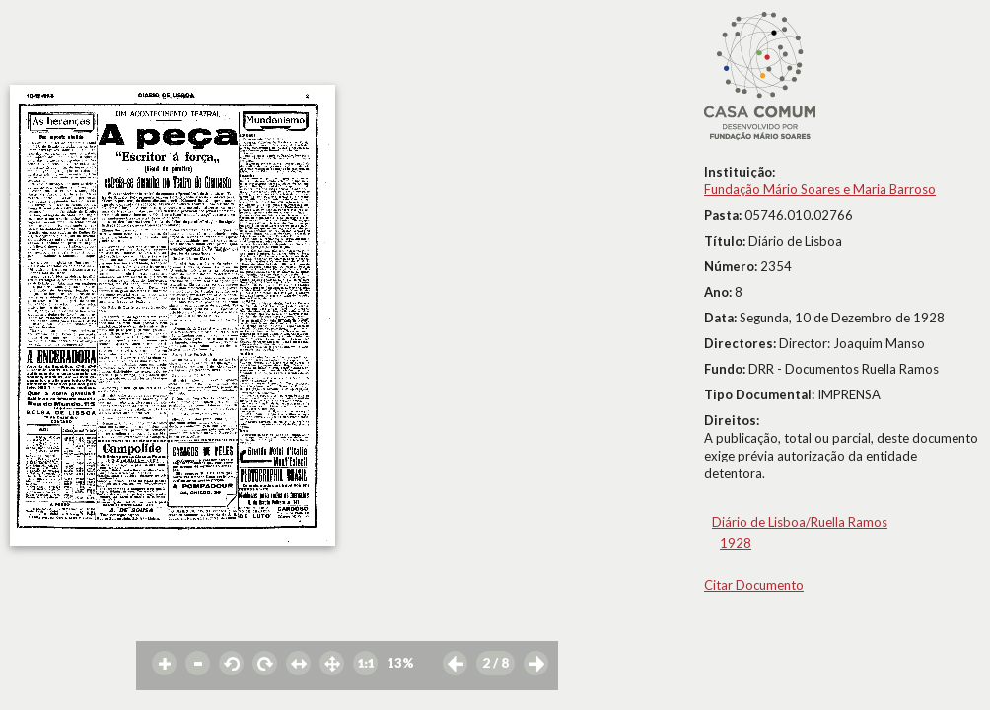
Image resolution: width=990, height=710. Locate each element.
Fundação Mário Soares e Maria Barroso (820, 189)
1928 (735, 543)
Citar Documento (754, 585)
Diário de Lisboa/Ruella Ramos (799, 522)
